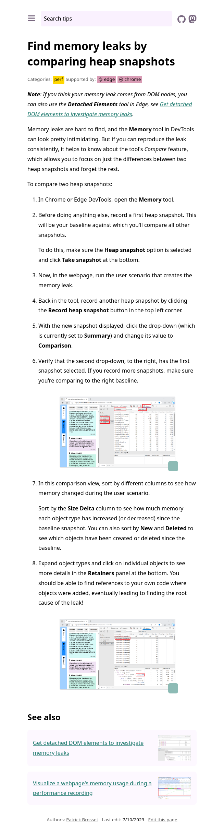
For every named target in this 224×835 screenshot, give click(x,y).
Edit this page (162, 819)
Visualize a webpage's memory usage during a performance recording (92, 788)
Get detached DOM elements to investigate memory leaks (88, 748)
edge (106, 79)
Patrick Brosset (82, 819)
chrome (130, 79)
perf (58, 79)
